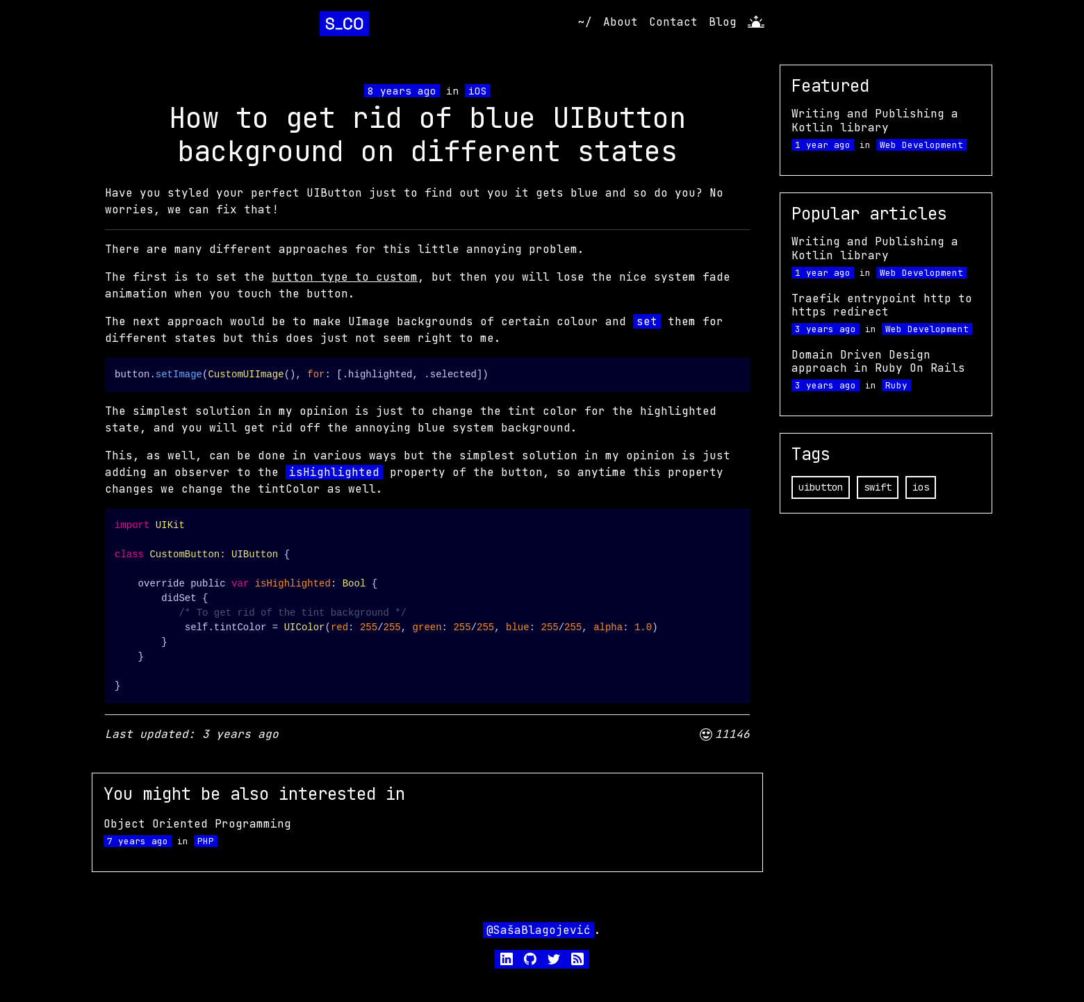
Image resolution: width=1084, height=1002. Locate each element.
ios (920, 487)
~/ (585, 22)
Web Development (921, 145)
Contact (673, 22)
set (647, 321)
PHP (205, 841)
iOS (477, 90)
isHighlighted (334, 472)
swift (878, 487)
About (620, 22)
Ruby (896, 385)
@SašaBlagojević (538, 930)
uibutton (820, 487)
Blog (723, 22)
